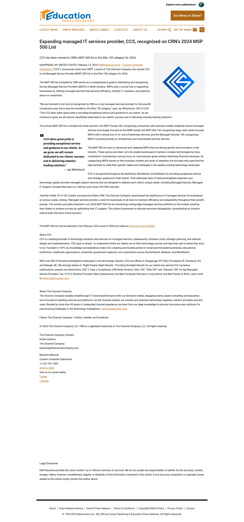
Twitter (43, 376)
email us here (47, 367)
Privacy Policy (175, 508)
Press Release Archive (71, 508)
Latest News (49, 29)
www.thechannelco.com (114, 308)
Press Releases (73, 29)
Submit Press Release (98, 508)
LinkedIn (44, 381)
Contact (121, 29)
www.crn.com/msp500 (141, 226)
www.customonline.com (55, 278)
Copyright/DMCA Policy (151, 508)
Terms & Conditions (124, 508)
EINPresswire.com (109, 64)
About (52, 508)
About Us (140, 29)
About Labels (99, 29)
